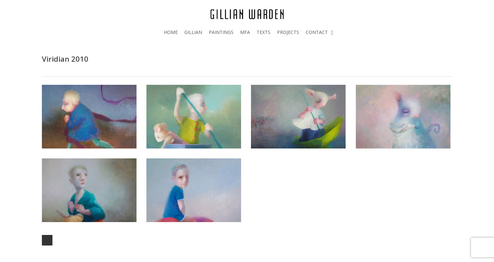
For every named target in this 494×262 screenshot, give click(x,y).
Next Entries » (47, 240)
